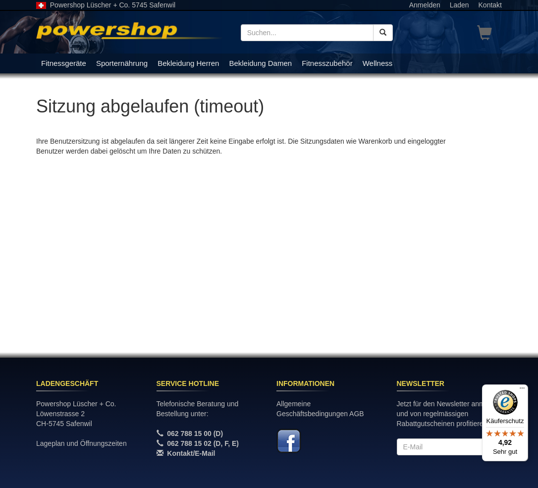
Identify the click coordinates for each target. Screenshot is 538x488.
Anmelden (424, 5)
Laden (459, 5)
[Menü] (522, 390)
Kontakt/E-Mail (191, 453)
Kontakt (490, 5)
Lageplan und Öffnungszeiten (81, 443)
